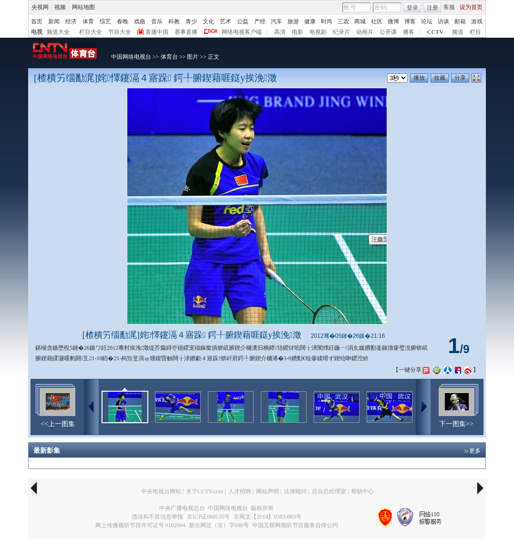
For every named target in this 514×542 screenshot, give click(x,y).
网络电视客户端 (242, 32)
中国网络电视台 (131, 56)
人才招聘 (239, 491)
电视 (36, 32)
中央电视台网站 (161, 491)
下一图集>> (456, 423)
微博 (393, 21)
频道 (457, 32)
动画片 (364, 32)
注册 (432, 7)
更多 (475, 451)
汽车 (276, 21)
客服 (449, 7)
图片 (192, 56)
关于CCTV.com (204, 491)
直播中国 (156, 32)
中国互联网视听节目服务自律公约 (295, 525)
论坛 (426, 21)
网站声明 (267, 491)
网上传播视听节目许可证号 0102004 (140, 525)
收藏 (439, 77)
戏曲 (139, 21)
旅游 (293, 21)
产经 (260, 21)
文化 (208, 21)
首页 (36, 21)
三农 (343, 21)
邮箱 (460, 21)
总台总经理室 (329, 491)
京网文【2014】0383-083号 (267, 516)
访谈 (443, 21)
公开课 (388, 32)
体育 (88, 21)
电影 (297, 32)
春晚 (122, 21)
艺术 (225, 21)
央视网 (40, 7)
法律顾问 (295, 491)
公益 (242, 21)
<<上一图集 (58, 423)
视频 (60, 7)
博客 (410, 21)
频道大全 (58, 32)
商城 (360, 21)
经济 (71, 21)
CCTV (435, 32)
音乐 (157, 21)
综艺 (105, 21)
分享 (460, 77)
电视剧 (318, 32)
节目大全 (119, 32)
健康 (310, 21)
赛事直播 (186, 32)
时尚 (326, 21)
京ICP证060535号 (208, 516)
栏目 (475, 32)
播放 (419, 77)
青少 (191, 21)
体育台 (169, 56)
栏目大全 (90, 32)
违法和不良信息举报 (157, 516)
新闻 (54, 21)
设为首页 (471, 7)
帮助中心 (362, 491)
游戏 (477, 21)
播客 (408, 32)
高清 (280, 32)
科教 (174, 21)
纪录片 (341, 32)
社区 (376, 21)
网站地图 (83, 7)
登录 (412, 7)
